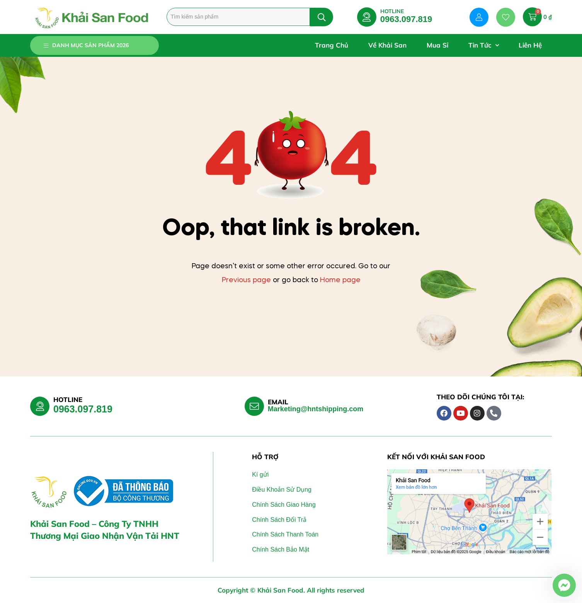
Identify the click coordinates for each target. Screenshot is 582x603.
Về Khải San (387, 45)
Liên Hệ (530, 45)
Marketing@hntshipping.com (316, 409)
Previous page (246, 280)
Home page (340, 280)
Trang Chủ (331, 45)
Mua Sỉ (437, 45)
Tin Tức (483, 45)
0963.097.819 (406, 19)
